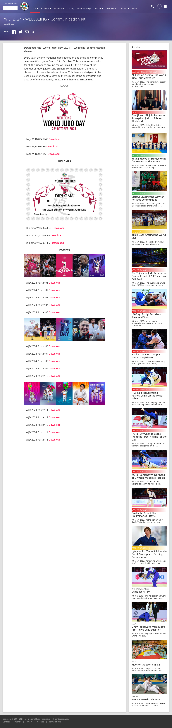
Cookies (40, 721)
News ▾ (35, 8)
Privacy (29, 721)
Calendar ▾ (46, 8)
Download (54, 139)
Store (134, 8)
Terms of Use (55, 721)
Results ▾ (99, 8)
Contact (6, 721)
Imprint (17, 721)
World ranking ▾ (84, 8)
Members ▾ (59, 8)
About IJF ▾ (124, 8)
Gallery (71, 8)
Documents (111, 8)
